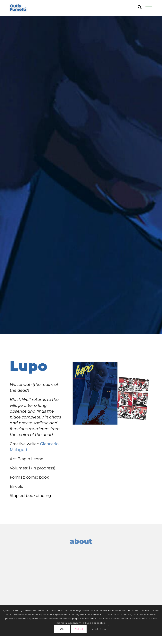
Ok (62, 629)
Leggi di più (98, 629)
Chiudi (79, 629)
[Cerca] (137, 8)
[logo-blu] (18, 8)
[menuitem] (137, 8)
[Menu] (146, 8)
